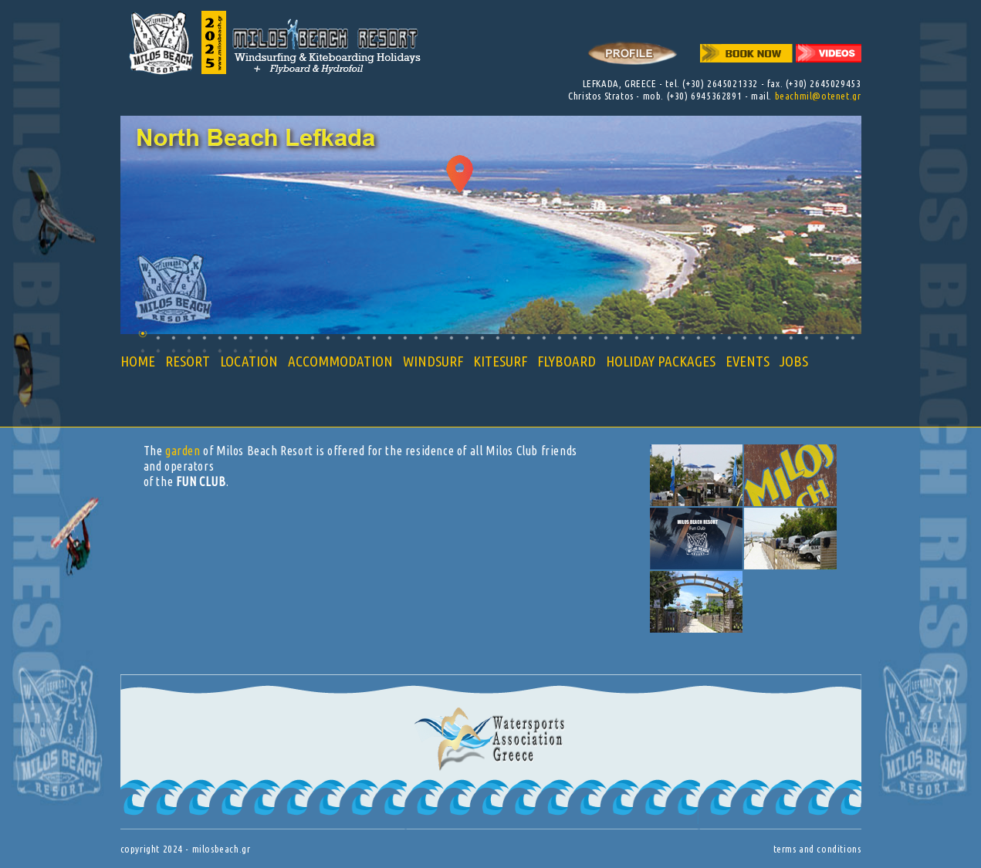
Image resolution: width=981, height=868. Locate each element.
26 (528, 337)
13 (327, 337)
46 (837, 337)
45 (821, 337)
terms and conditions (817, 848)
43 (790, 337)
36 (682, 337)
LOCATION (249, 361)
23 (482, 337)
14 (343, 337)
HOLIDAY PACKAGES (660, 361)
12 (312, 337)
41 (759, 337)
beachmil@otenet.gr (818, 95)
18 (404, 337)
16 (374, 337)
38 (713, 337)
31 (605, 337)
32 (621, 337)
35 (667, 337)
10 (281, 337)
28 (559, 337)
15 (358, 337)
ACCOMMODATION (340, 361)
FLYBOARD (566, 361)
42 (775, 337)
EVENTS (748, 361)
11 (296, 337)
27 (543, 337)
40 (744, 337)
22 (466, 337)
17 (389, 337)
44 (806, 337)
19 (420, 337)
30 (590, 337)
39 (729, 337)
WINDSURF (433, 361)
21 (451, 337)
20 (435, 337)
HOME (137, 361)
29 (574, 337)
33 (636, 337)
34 (651, 337)
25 (512, 337)
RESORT (187, 361)
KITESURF (500, 361)
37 (698, 337)
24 (497, 337)
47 (852, 337)
